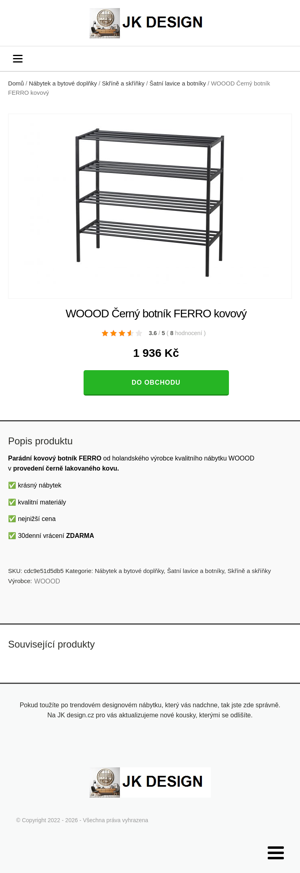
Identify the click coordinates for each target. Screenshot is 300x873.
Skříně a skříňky (123, 83)
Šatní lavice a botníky (177, 83)
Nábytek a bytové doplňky (63, 83)
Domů (16, 83)
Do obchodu (156, 382)
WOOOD (47, 581)
